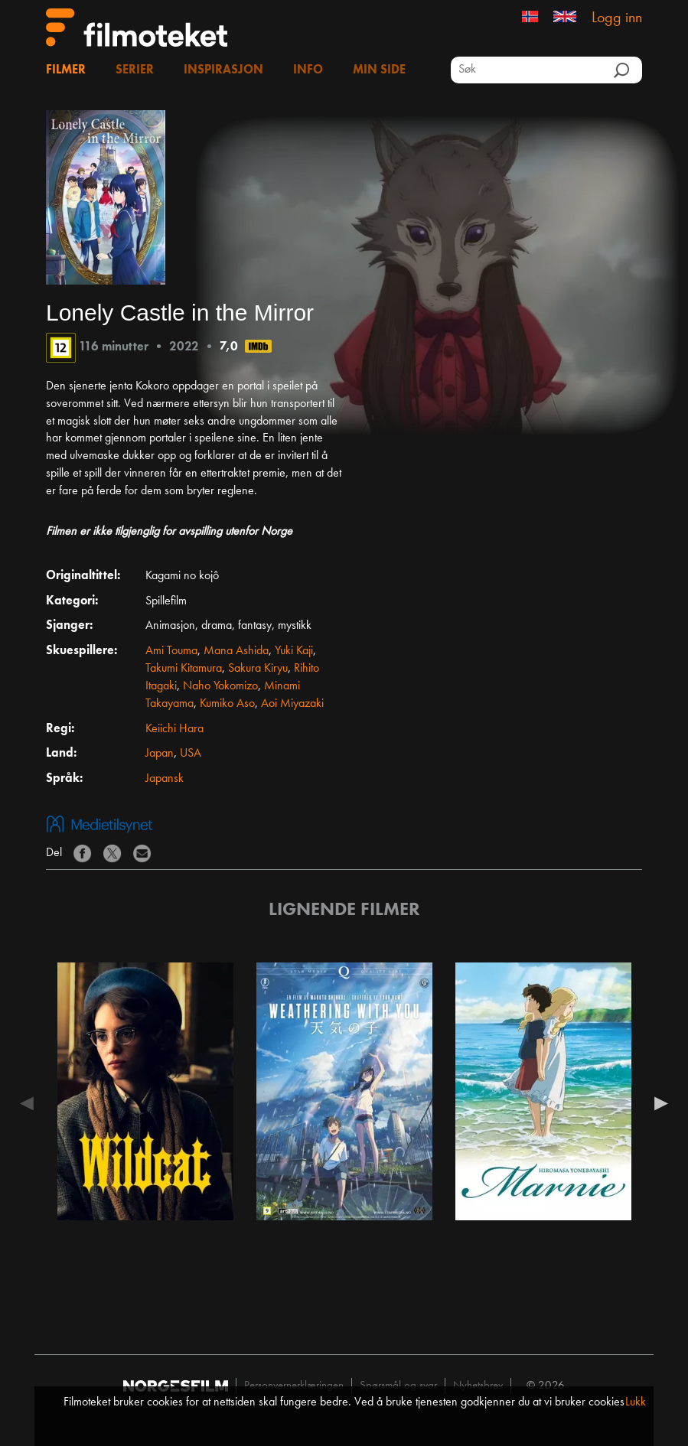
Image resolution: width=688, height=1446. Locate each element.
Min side (379, 70)
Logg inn (617, 18)
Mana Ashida (236, 651)
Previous (30, 1103)
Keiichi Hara (174, 729)
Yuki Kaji (294, 651)
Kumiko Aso (227, 704)
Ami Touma (171, 651)
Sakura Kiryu (258, 669)
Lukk (635, 1402)
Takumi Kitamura (183, 669)
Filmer (66, 70)
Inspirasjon (223, 70)
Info (308, 70)
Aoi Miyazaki (292, 704)
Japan (159, 753)
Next (657, 1103)
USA (190, 753)
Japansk (164, 779)
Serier (135, 70)
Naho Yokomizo (220, 686)
